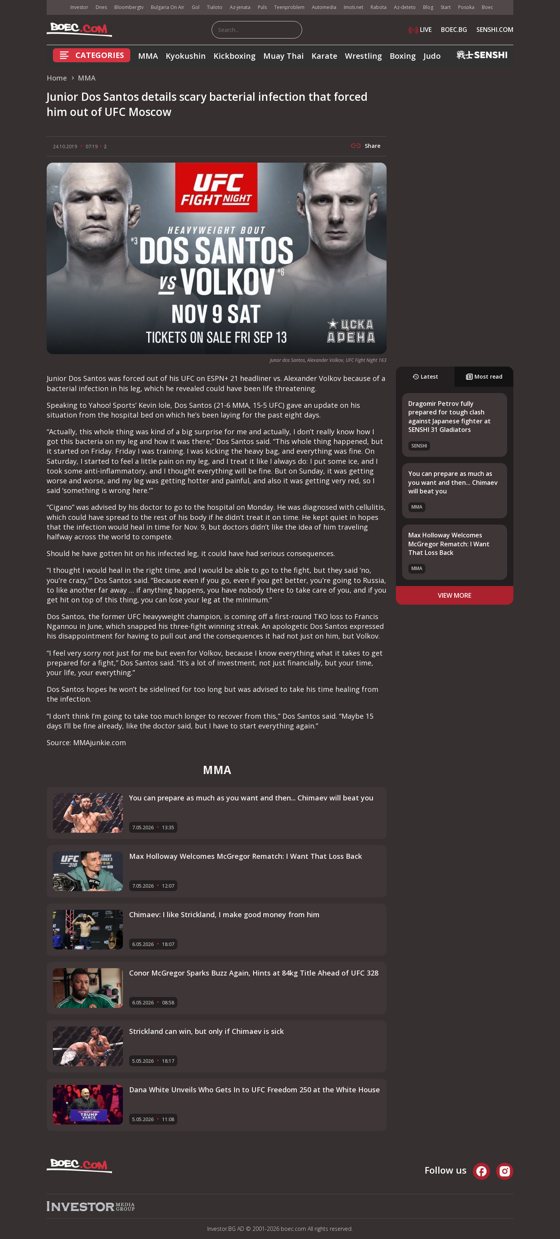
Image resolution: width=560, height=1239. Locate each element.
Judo (432, 56)
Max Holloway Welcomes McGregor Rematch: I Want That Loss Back (449, 544)
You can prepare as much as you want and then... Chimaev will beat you (453, 482)
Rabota (379, 7)
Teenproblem (289, 7)
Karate (324, 56)
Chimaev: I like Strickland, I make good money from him (224, 914)
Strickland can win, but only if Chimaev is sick (206, 1031)
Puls (262, 7)
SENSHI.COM (494, 29)
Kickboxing (235, 56)
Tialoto (214, 7)
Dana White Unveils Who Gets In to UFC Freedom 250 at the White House (254, 1089)
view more (454, 595)
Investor (79, 7)
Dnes (101, 7)
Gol (196, 7)
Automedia (324, 7)
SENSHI (419, 445)
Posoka (466, 7)
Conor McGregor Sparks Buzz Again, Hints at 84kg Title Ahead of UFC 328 (253, 973)
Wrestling (363, 56)
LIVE (420, 29)
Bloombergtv (129, 7)
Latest (425, 376)
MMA (148, 56)
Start (446, 7)
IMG (56, 7)
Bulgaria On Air (167, 7)
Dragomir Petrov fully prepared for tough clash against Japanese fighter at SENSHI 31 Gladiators (449, 416)
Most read (484, 376)
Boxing (403, 56)
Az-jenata (240, 7)
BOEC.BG (454, 29)
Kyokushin (186, 56)
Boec (487, 7)
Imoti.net (353, 7)
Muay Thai (283, 56)
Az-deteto (405, 7)
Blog (428, 7)
